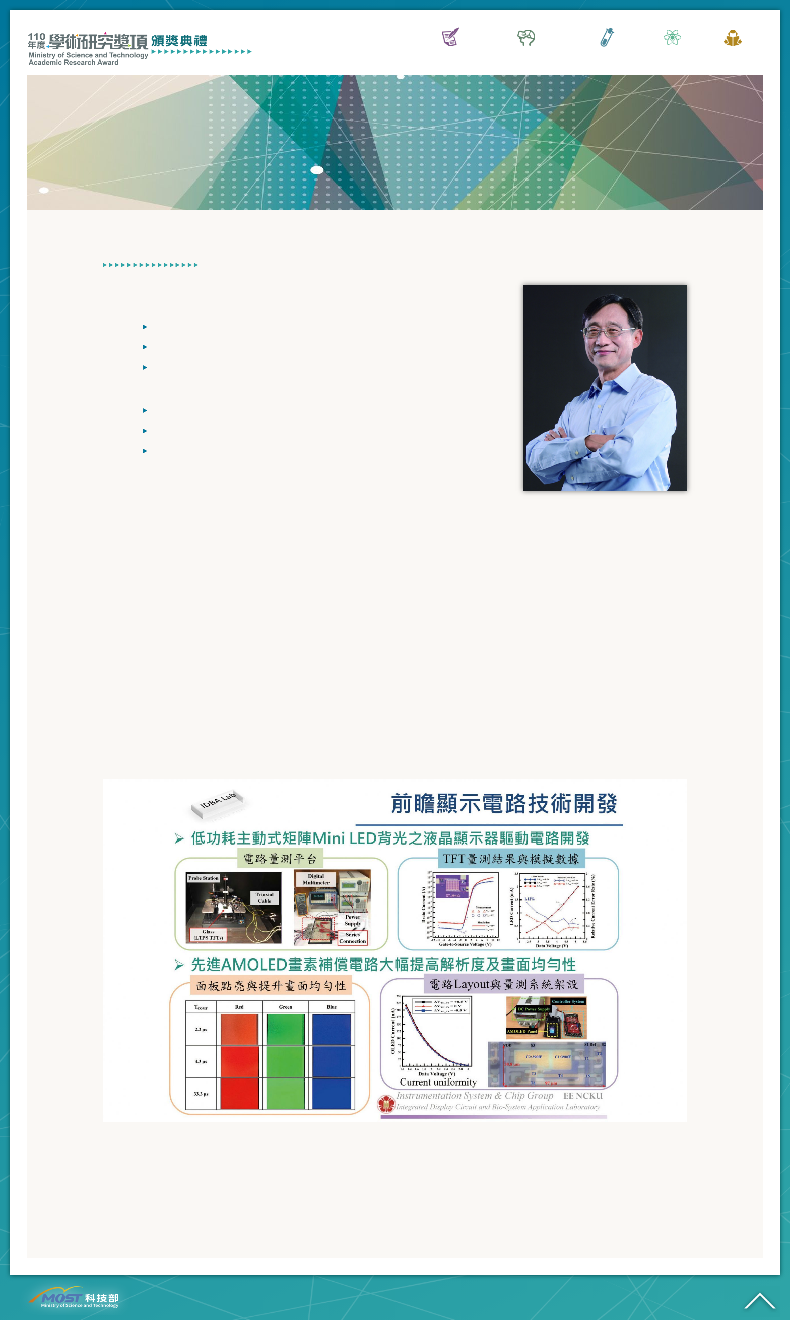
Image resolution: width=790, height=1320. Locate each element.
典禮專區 (672, 57)
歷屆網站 (732, 57)
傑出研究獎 (606, 57)
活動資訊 (450, 57)
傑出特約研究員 (526, 57)
